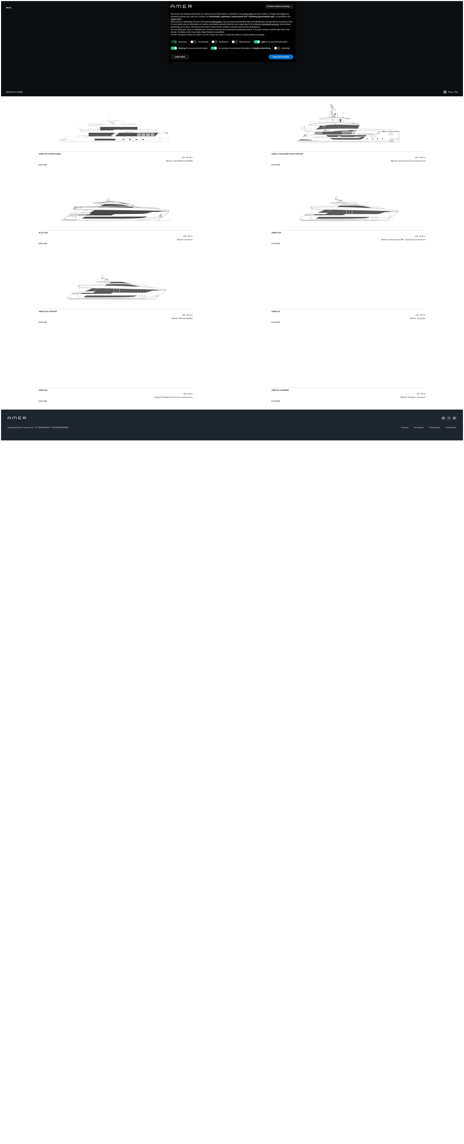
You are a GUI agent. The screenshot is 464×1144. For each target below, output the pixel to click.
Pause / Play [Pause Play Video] (453, 92)
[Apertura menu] (9, 7)
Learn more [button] (180, 57)
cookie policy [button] (176, 19)
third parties (217, 22)
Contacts (404, 427)
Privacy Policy (434, 427)
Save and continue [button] (281, 57)
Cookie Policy (450, 427)
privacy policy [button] (247, 14)
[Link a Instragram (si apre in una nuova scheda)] (449, 418)
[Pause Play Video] (445, 92)
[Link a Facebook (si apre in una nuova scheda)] (454, 418)
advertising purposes (270, 24)
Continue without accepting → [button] (279, 6)
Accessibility (419, 427)
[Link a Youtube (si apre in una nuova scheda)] (443, 418)
